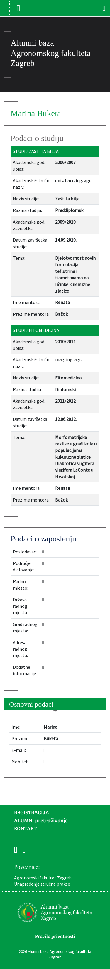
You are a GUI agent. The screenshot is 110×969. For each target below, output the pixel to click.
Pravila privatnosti (55, 936)
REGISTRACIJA (31, 812)
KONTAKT (25, 828)
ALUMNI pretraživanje (41, 820)
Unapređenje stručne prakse (42, 884)
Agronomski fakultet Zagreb (43, 878)
